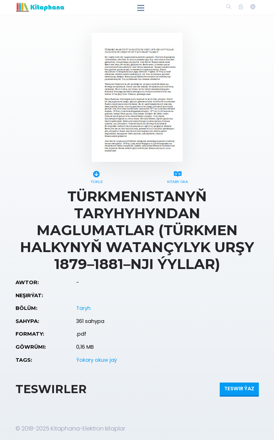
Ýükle (96, 176)
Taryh (83, 308)
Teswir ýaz (239, 388)
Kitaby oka (177, 176)
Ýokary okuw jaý (96, 359)
